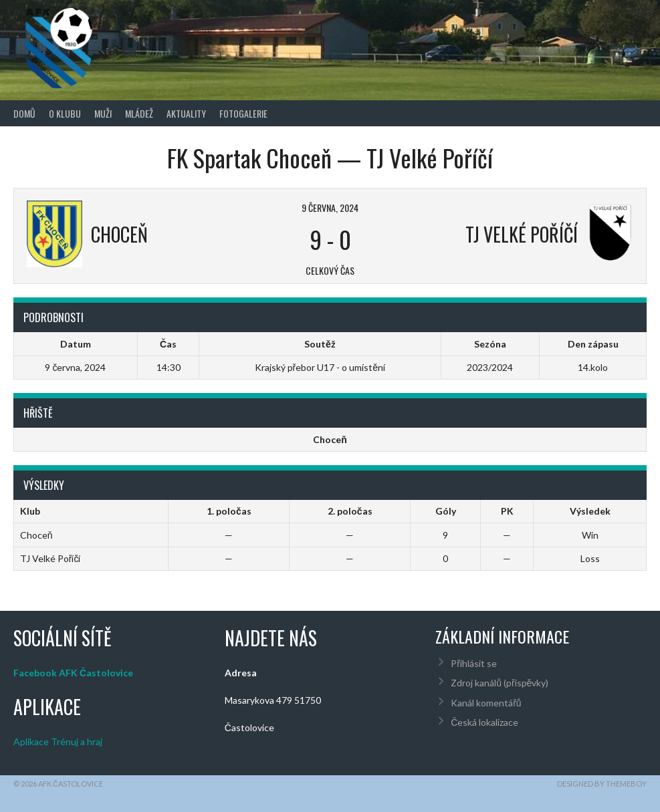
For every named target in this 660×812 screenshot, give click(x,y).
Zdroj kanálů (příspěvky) (499, 682)
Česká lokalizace (484, 722)
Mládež (139, 113)
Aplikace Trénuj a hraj (57, 741)
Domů (24, 113)
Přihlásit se (474, 663)
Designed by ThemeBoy (602, 783)
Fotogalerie (243, 113)
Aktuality (186, 113)
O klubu (65, 113)
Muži (103, 113)
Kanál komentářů (486, 702)
